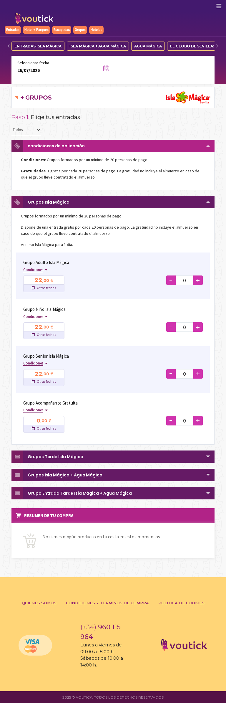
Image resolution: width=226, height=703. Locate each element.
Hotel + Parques (36, 29)
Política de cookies (181, 602)
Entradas (12, 29)
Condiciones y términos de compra (107, 602)
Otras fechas (44, 288)
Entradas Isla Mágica (38, 46)
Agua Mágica (148, 46)
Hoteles (96, 29)
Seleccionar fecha (33, 62)
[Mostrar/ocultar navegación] (219, 6)
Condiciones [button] (33, 269)
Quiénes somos (39, 602)
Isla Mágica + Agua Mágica (97, 46)
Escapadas (62, 29)
